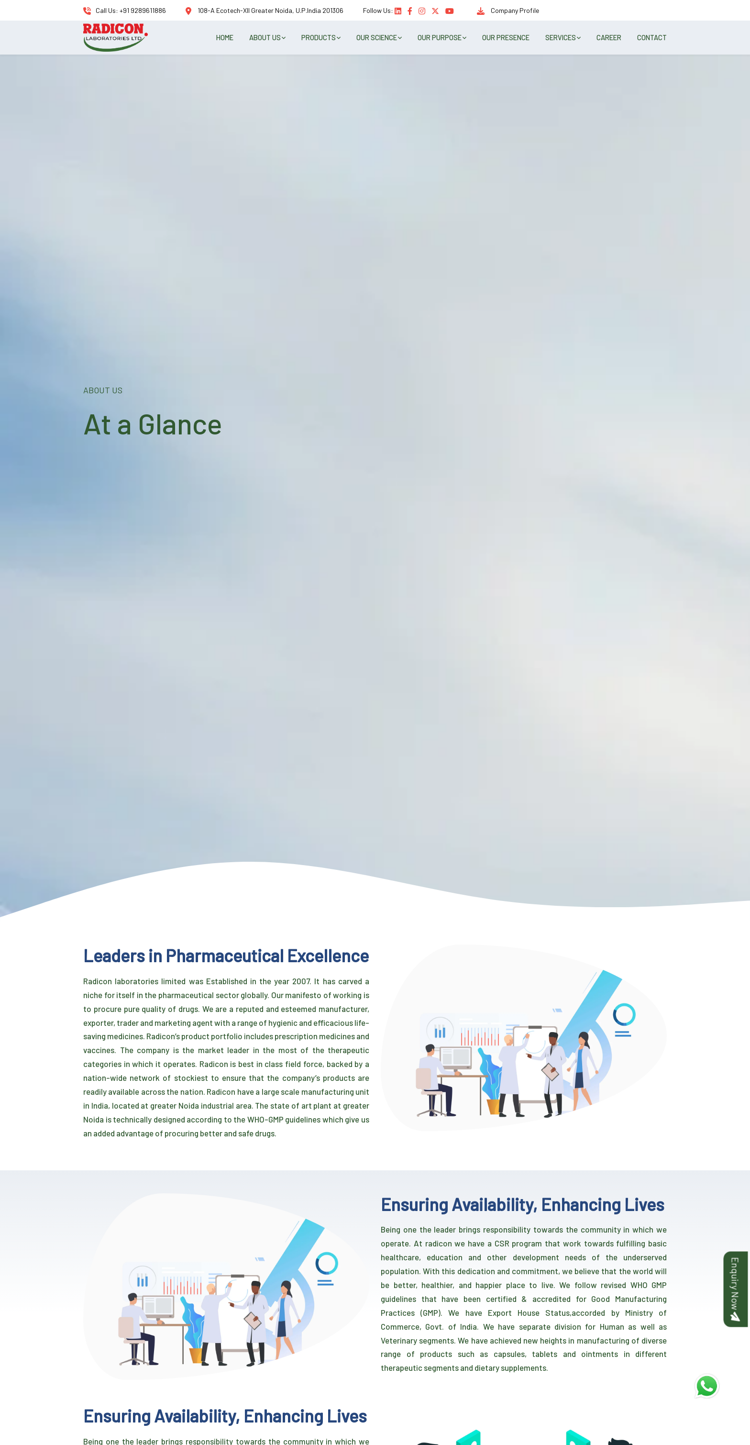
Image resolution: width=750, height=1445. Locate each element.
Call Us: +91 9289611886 (131, 10)
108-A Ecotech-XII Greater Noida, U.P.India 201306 (269, 10)
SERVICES (560, 37)
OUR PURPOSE (440, 37)
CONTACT (652, 37)
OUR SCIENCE (376, 37)
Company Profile (514, 10)
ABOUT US (265, 37)
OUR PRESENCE (505, 37)
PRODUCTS (318, 37)
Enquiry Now (735, 1289)
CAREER (608, 37)
